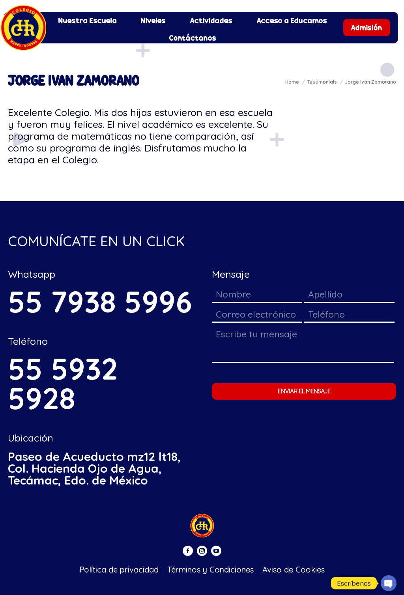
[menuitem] (87, 20)
